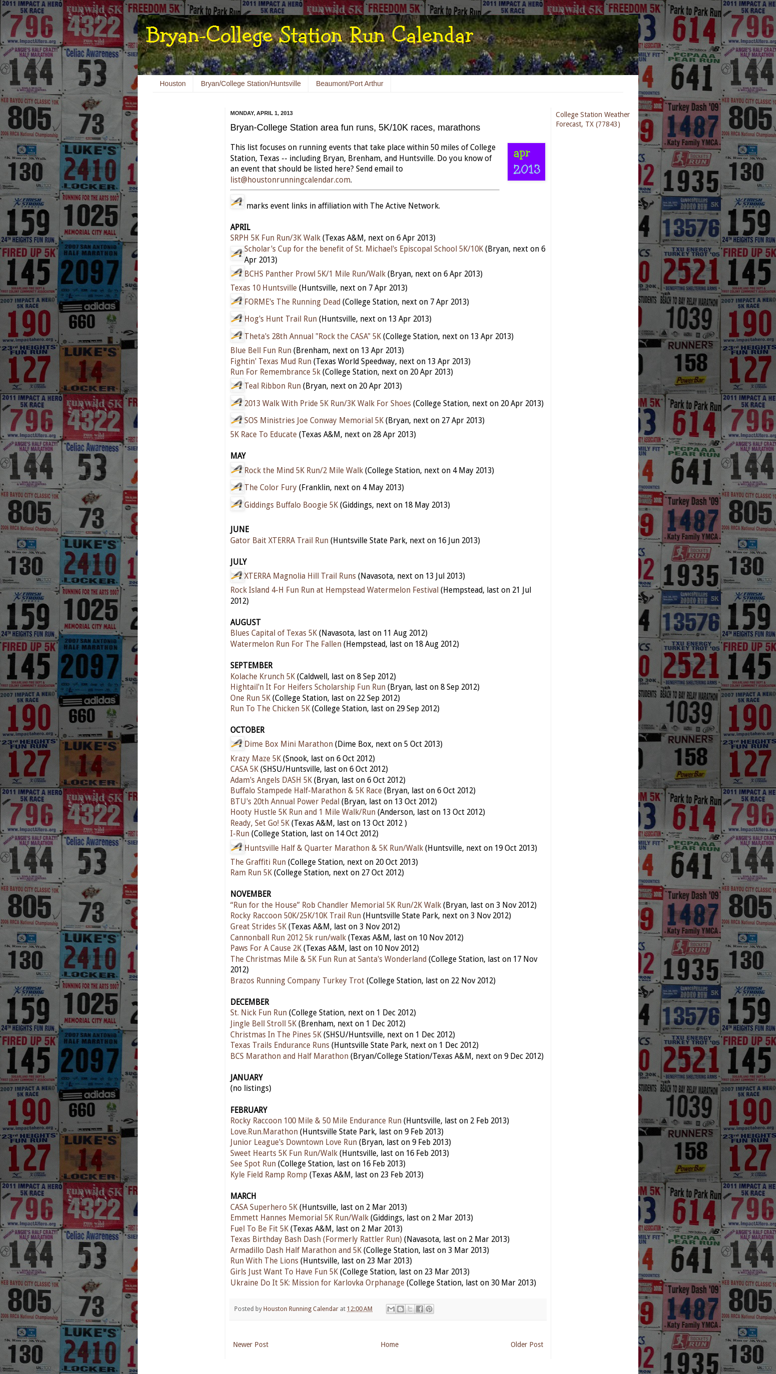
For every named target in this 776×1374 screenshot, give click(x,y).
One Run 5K (250, 698)
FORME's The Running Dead (292, 302)
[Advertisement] (183, 260)
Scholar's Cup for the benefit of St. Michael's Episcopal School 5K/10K (363, 249)
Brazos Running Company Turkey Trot (297, 980)
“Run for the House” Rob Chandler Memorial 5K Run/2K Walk (335, 905)
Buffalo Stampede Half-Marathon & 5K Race (306, 790)
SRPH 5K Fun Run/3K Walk (275, 238)
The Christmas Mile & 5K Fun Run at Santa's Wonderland (328, 959)
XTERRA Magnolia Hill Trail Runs (300, 576)
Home (389, 1344)
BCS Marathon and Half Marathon (289, 1056)
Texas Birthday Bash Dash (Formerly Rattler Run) (316, 1239)
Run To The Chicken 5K (270, 708)
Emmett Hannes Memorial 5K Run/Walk (299, 1217)
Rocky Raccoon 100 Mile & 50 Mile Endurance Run (316, 1120)
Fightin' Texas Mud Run (270, 361)
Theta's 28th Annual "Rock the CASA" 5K (312, 336)
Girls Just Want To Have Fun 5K (284, 1271)
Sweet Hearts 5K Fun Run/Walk (283, 1153)
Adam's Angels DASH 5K (271, 780)
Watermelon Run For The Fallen (285, 644)
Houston (173, 84)
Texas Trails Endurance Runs (279, 1045)
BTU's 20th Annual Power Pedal (284, 801)
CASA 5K (244, 769)
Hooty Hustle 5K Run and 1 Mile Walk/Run (302, 812)
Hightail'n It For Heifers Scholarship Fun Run (307, 687)
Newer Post (250, 1344)
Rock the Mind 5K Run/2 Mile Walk (303, 470)
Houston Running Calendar (301, 1308)
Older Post (527, 1344)
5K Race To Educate (263, 434)
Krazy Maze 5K (255, 758)
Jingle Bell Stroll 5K (263, 1023)
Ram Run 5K (251, 872)
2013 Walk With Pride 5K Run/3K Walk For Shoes (327, 403)
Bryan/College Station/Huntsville (251, 84)
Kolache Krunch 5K (262, 676)
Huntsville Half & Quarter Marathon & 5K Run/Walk (333, 848)
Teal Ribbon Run (272, 386)
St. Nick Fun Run (258, 1012)
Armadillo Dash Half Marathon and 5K (295, 1250)
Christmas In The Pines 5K (275, 1034)
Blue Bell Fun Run (260, 350)
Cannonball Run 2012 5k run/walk (288, 937)
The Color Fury (270, 487)
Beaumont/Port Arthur (349, 84)
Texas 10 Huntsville (263, 288)
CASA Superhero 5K (263, 1207)
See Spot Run (253, 1163)
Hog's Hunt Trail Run (280, 319)
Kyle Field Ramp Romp (268, 1174)
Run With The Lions (264, 1260)
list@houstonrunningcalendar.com (290, 180)
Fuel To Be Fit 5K (259, 1228)
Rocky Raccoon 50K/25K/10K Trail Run (295, 915)
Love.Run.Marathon (264, 1131)
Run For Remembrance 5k (275, 372)
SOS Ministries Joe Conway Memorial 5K (313, 420)
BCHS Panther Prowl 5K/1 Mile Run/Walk (314, 274)
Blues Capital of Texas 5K (273, 633)
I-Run (239, 833)
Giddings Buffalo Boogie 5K (291, 505)
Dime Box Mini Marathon (288, 744)
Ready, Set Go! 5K (259, 823)
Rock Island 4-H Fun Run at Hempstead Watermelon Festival (334, 590)
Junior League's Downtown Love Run (293, 1142)
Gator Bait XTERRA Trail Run (279, 540)
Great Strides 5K (258, 926)
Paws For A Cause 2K (265, 948)
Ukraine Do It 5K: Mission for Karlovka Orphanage (317, 1282)
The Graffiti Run (258, 862)
